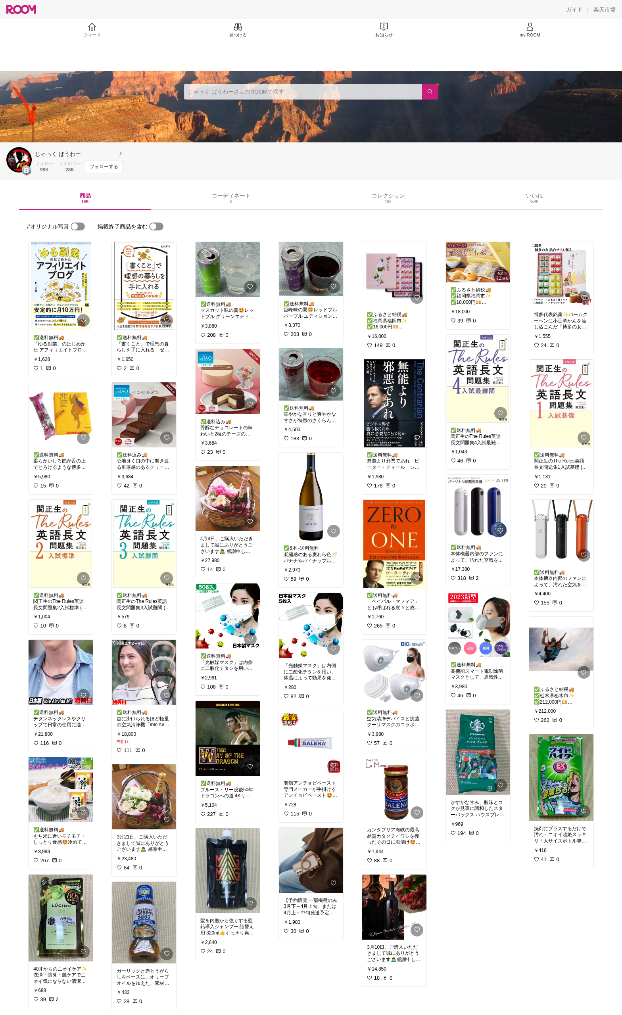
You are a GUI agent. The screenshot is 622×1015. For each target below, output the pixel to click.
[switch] (78, 226)
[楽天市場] (604, 9)
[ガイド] (574, 9)
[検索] (430, 92)
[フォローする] (104, 167)
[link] (61, 286)
